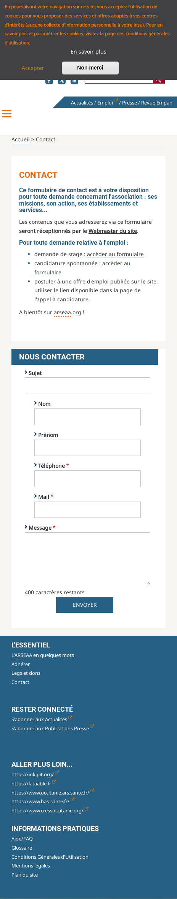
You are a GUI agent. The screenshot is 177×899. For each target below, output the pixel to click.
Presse (129, 102)
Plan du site (24, 874)
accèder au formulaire (115, 254)
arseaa (62, 312)
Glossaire (21, 847)
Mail (43, 496)
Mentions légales (30, 865)
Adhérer (20, 664)
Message (40, 527)
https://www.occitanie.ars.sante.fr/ (52, 792)
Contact (20, 682)
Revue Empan (156, 102)
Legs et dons (25, 673)
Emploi (107, 102)
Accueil (20, 139)
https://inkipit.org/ (35, 774)
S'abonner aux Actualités (41, 719)
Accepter (33, 66)
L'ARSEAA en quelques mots (42, 655)
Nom (44, 403)
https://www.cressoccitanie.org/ (49, 810)
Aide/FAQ (22, 838)
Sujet (35, 373)
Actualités (82, 102)
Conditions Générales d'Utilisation (49, 856)
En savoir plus (88, 50)
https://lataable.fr (33, 783)
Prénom (48, 434)
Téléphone (51, 465)
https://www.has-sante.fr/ (42, 801)
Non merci (90, 66)
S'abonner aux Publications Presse (52, 728)
